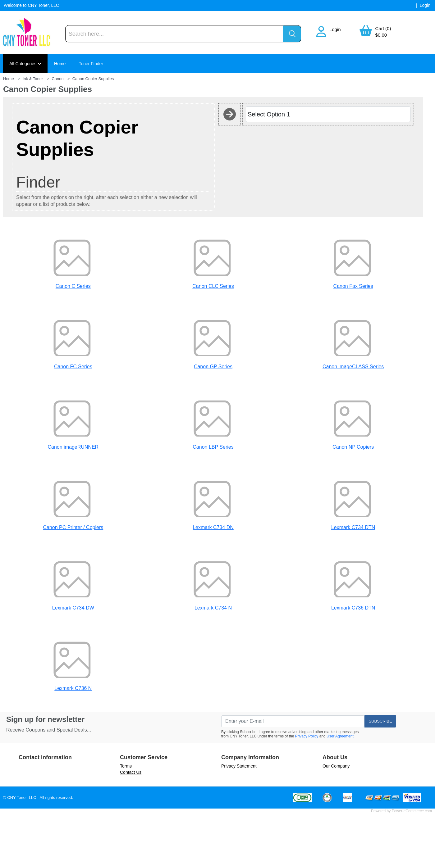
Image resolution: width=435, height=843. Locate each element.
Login (335, 29)
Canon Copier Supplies (93, 78)
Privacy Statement (239, 766)
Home (60, 63)
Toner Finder (91, 63)
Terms (126, 766)
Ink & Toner (33, 78)
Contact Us (130, 772)
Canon (57, 78)
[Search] (174, 34)
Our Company (336, 766)
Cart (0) (383, 28)
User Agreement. (341, 736)
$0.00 (381, 35)
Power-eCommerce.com (412, 811)
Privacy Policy (306, 736)
